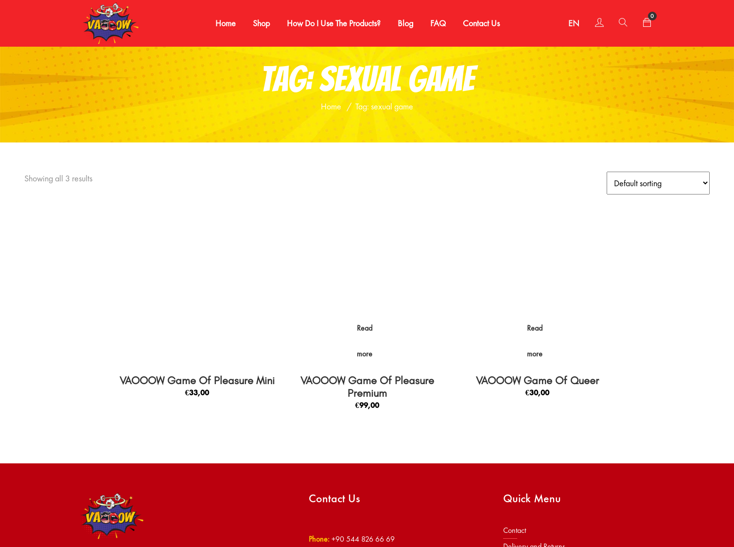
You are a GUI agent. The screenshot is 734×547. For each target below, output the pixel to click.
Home (223, 23)
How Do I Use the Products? (331, 23)
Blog (403, 23)
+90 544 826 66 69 (363, 408)
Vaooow (115, 524)
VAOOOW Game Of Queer (537, 249)
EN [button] (568, 23)
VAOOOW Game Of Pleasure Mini (197, 249)
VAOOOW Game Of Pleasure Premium (367, 255)
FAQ (435, 23)
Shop (258, 23)
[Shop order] (658, 183)
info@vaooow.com (360, 426)
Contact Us (478, 23)
